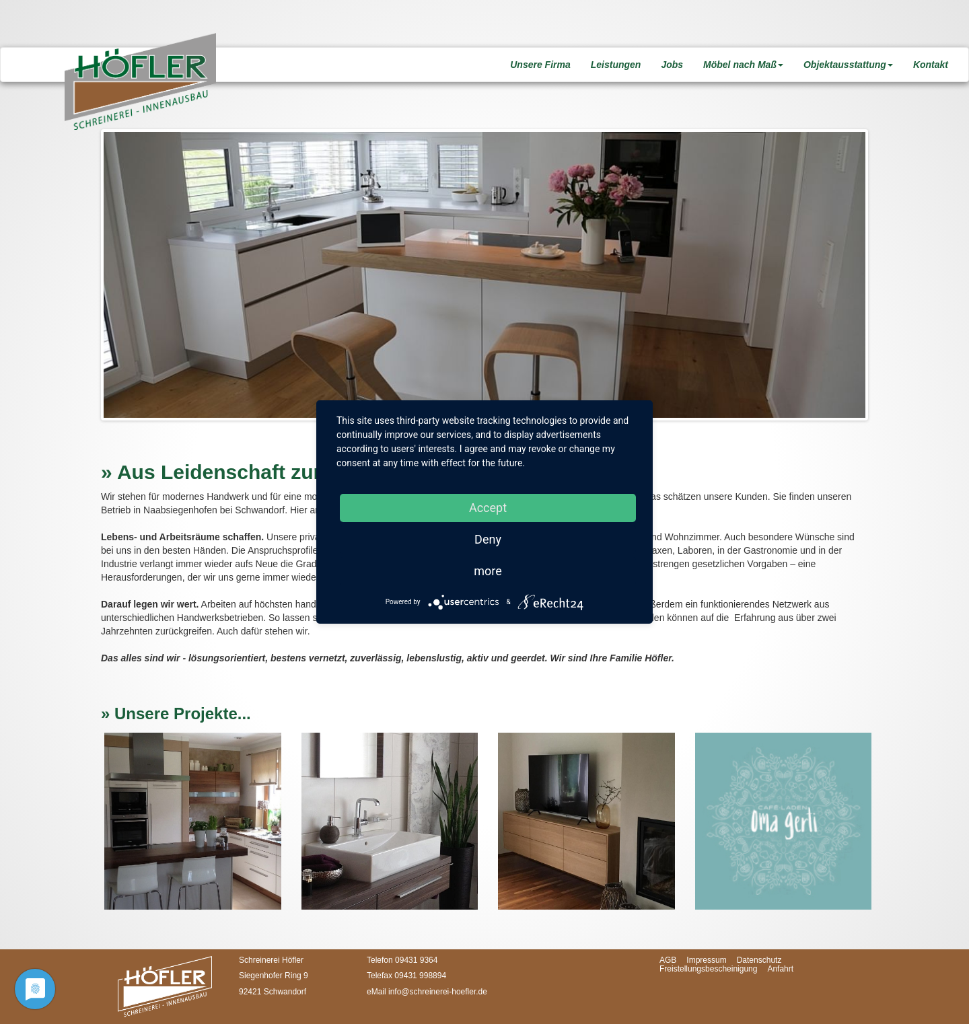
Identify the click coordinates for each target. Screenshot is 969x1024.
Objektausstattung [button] (848, 64)
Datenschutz (759, 960)
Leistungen (616, 64)
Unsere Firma (540, 64)
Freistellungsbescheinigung (708, 969)
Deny (487, 539)
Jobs (672, 64)
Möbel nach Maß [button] (743, 64)
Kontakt (930, 64)
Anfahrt (780, 969)
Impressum (706, 960)
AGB (667, 960)
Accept (488, 508)
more (488, 571)
